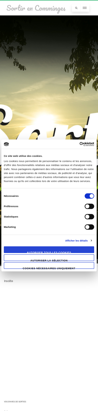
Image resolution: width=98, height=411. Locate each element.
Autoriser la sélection (49, 260)
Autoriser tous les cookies (49, 252)
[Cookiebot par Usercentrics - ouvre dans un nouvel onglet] (79, 144)
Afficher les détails (76, 240)
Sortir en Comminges (36, 8)
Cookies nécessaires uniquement (49, 268)
